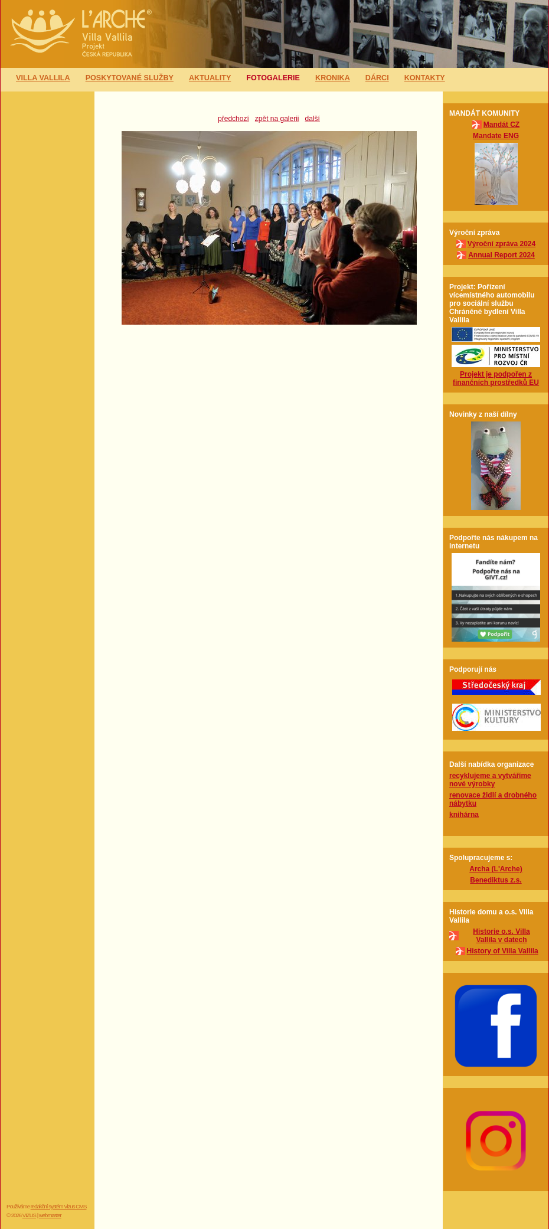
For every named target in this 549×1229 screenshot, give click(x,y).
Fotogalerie (273, 78)
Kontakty (424, 78)
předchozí (233, 119)
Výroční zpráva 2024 (501, 244)
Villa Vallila (43, 78)
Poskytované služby (130, 78)
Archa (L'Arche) (495, 869)
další (312, 119)
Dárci (377, 78)
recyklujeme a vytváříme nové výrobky (490, 780)
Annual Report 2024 (501, 255)
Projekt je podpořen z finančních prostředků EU (496, 378)
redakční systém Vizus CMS (59, 1206)
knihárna (464, 814)
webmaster (50, 1215)
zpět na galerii (277, 119)
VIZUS (29, 1215)
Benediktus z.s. (495, 880)
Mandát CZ (501, 124)
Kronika (332, 78)
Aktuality (210, 78)
